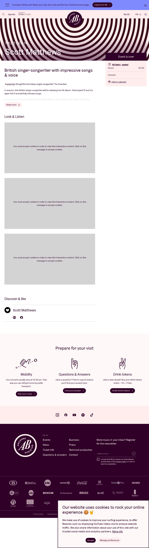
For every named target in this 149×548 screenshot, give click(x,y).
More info (117, 531)
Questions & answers (55, 485)
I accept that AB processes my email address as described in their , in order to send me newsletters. (118, 491)
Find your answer (74, 420)
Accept (90, 540)
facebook (65, 445)
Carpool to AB (102, 4)
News (46, 475)
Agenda (11, 14)
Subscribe (134, 484)
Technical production (80, 480)
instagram (57, 445)
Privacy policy (38, 544)
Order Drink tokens (122, 420)
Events (46, 470)
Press (72, 475)
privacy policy (121, 492)
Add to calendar (117, 112)
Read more (13, 134)
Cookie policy (52, 544)
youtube (74, 445)
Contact (73, 485)
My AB (127, 14)
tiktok (91, 445)
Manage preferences (109, 540)
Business (74, 470)
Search (146, 14)
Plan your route (26, 424)
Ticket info (48, 480)
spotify (83, 445)
